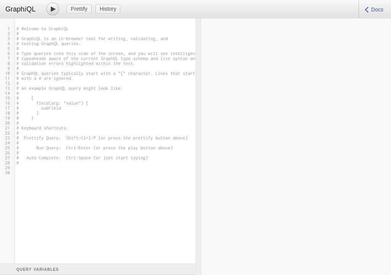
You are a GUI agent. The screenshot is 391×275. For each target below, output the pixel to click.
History (108, 9)
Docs (377, 9)
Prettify (79, 9)
